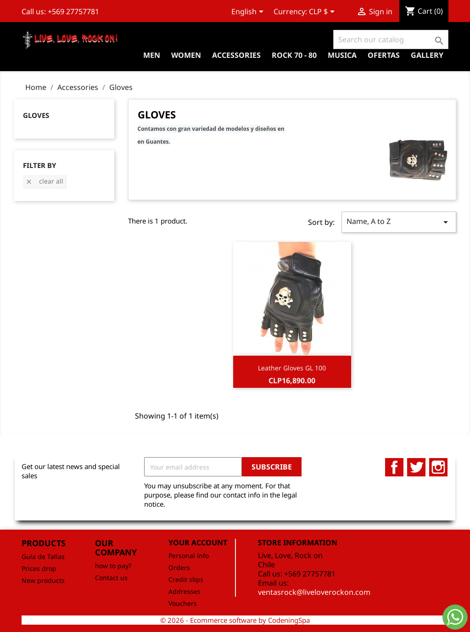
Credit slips (185, 579)
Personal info (188, 555)
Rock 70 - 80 (294, 55)
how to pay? (113, 565)
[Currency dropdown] (323, 12)
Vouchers (182, 603)
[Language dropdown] (249, 12)
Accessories (236, 55)
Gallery (427, 55)
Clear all (44, 181)
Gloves (36, 115)
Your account (197, 542)
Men (151, 55)
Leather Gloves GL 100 (292, 368)
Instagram (438, 467)
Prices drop (39, 568)
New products (43, 580)
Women (186, 55)
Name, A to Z (399, 222)
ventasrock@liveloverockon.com (314, 592)
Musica (342, 55)
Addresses (184, 591)
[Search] (390, 39)
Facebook (394, 467)
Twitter (416, 467)
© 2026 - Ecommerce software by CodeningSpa (235, 620)
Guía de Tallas (43, 556)
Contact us (111, 577)
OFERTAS (384, 55)
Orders (179, 567)
